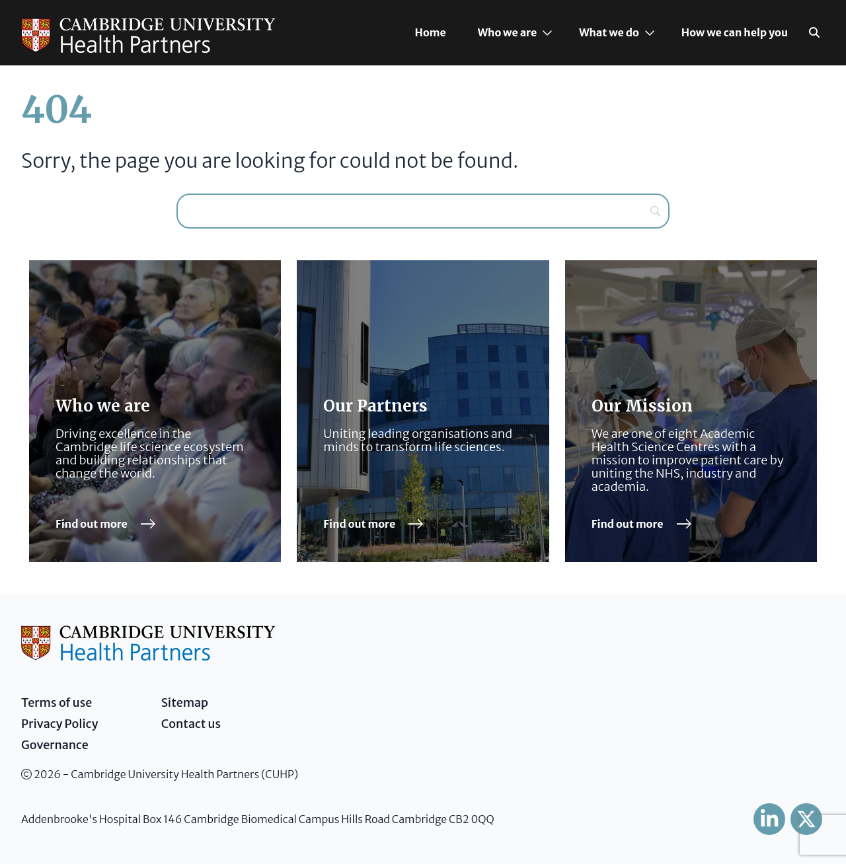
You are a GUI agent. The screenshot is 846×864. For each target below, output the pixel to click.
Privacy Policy (59, 723)
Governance (55, 744)
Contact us (191, 723)
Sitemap (184, 702)
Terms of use (56, 702)
